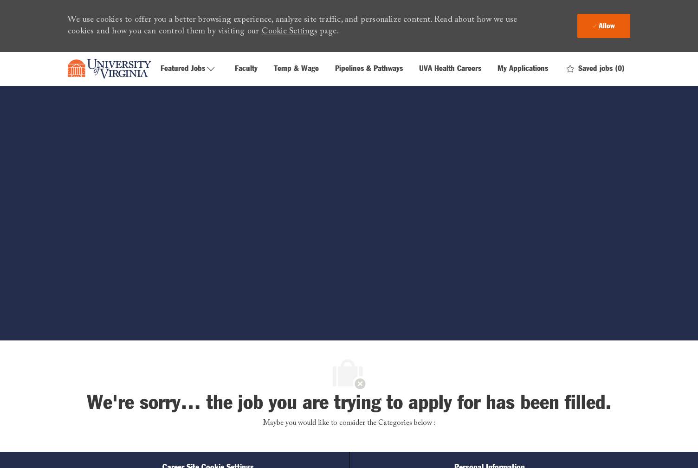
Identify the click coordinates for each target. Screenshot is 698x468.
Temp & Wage (296, 68)
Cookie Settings (289, 31)
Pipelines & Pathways (369, 68)
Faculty (246, 68)
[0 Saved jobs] (595, 69)
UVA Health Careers (450, 68)
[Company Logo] (109, 69)
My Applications (523, 68)
